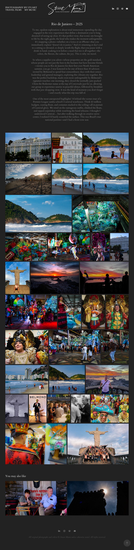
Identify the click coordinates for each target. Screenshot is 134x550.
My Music (30, 9)
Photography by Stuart (21, 7)
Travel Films (13, 9)
